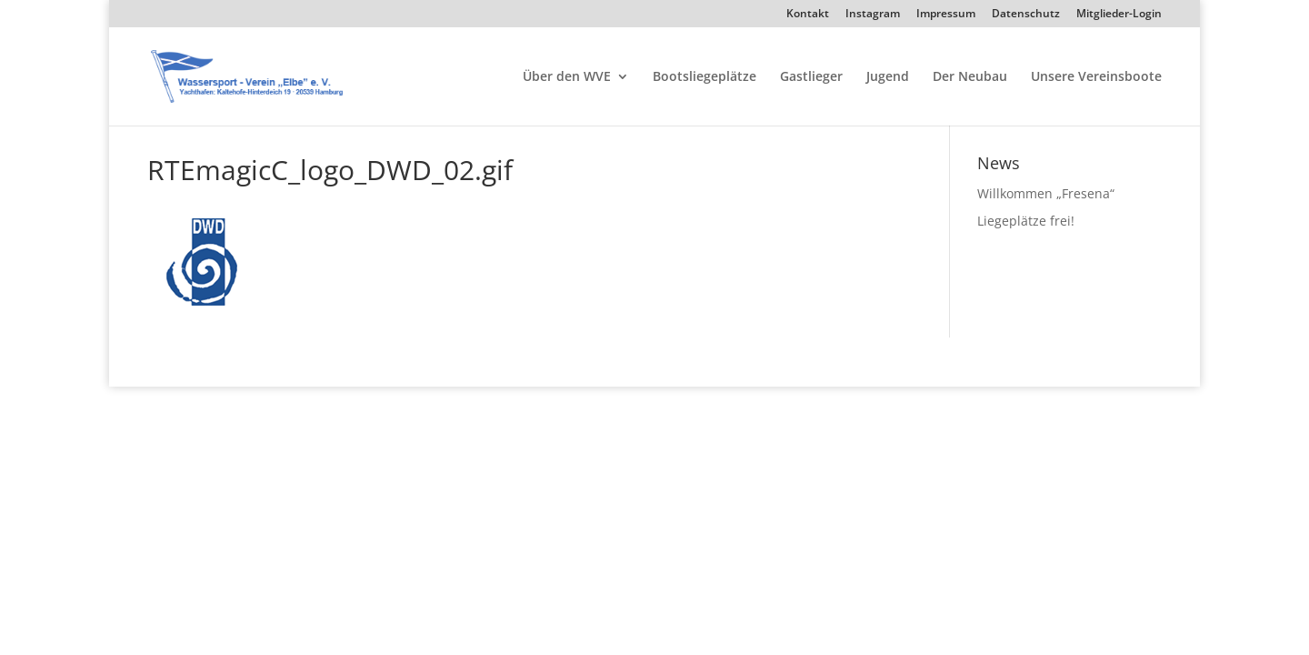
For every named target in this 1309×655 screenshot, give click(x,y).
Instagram (872, 14)
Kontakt (807, 14)
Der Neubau (970, 77)
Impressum (945, 14)
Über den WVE (567, 77)
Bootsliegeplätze (704, 77)
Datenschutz (1026, 14)
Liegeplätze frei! (1025, 220)
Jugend (887, 77)
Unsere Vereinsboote (1096, 77)
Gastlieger (811, 77)
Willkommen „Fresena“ (1045, 193)
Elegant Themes (239, 361)
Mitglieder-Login (1119, 14)
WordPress (365, 361)
